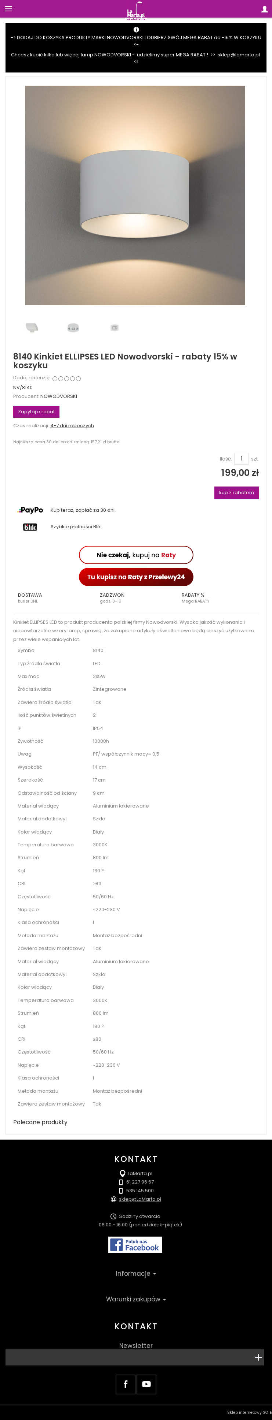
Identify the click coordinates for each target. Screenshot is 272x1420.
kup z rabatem (236, 492)
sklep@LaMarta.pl (140, 1199)
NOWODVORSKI (58, 396)
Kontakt (135, 1326)
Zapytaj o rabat (36, 411)
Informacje (136, 1273)
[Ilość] (241, 459)
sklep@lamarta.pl (239, 54)
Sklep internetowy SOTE (249, 1412)
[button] (54, 598)
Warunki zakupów (136, 1299)
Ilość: (226, 459)
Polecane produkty (40, 1122)
